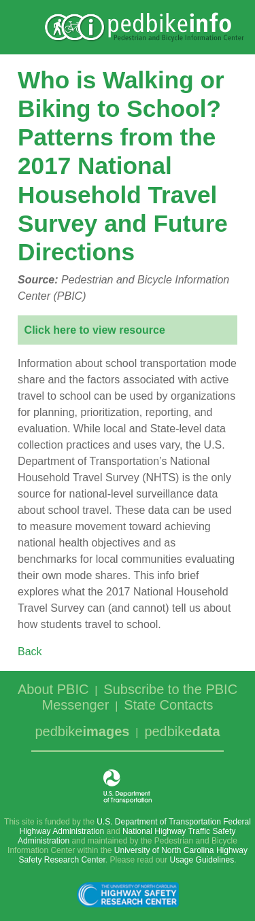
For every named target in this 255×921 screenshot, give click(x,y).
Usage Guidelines (202, 860)
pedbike (82, 731)
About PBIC (53, 689)
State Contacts (168, 704)
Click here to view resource (94, 330)
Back (30, 651)
